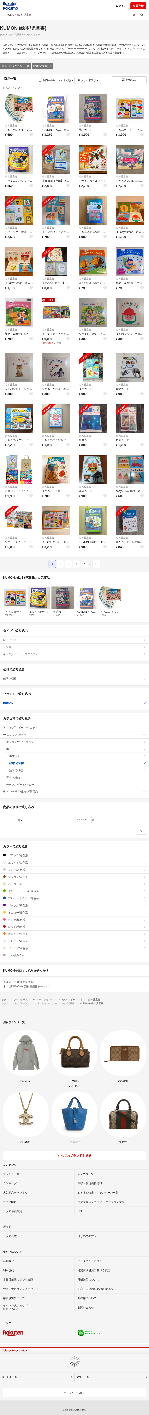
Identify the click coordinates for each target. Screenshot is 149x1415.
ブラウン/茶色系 (74, 876)
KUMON (74, 703)
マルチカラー (74, 955)
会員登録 (138, 5)
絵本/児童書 (42, 66)
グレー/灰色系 (74, 869)
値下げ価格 (74, 678)
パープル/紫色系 (74, 905)
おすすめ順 (65, 80)
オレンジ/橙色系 (74, 933)
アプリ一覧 (82, 1377)
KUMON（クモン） (15, 66)
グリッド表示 (88, 80)
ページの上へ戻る (74, 1392)
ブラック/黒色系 (74, 855)
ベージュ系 (74, 884)
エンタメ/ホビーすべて (76, 741)
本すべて (77, 756)
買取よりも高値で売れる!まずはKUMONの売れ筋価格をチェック (74, 984)
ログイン (121, 5)
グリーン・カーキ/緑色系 (74, 891)
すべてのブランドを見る (74, 1155)
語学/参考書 (77, 770)
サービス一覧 (9, 1377)
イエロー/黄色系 (74, 912)
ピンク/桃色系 (74, 919)
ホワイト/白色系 (74, 862)
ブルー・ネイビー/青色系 (74, 898)
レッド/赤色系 (74, 926)
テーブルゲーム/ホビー (76, 784)
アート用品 (76, 777)
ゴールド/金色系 (74, 948)
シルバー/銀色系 (74, 941)
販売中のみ (47, 80)
